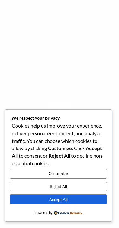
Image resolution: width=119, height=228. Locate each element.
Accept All (58, 199)
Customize (58, 173)
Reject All (58, 186)
